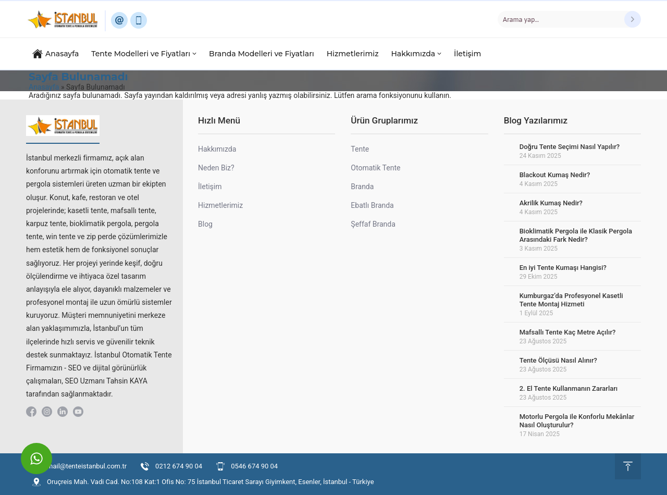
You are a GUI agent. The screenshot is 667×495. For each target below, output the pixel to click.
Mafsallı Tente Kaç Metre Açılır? (568, 332)
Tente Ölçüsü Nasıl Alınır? (558, 360)
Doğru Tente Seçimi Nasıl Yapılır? (570, 147)
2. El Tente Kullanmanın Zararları (569, 388)
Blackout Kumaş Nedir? (555, 175)
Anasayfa (44, 87)
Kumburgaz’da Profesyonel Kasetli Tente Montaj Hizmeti (571, 300)
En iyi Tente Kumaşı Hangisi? (563, 267)
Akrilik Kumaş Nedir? (551, 203)
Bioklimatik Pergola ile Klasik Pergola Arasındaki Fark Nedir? (576, 235)
